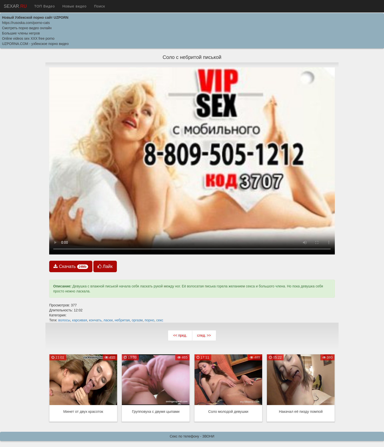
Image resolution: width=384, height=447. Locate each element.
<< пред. (180, 335)
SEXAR (15, 6)
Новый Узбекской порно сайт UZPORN (35, 17)
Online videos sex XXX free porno (28, 38)
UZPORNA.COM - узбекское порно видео (35, 44)
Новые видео (74, 6)
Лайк (105, 266)
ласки (108, 320)
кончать (95, 320)
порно (149, 320)
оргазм (137, 320)
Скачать (70, 266)
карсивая (79, 320)
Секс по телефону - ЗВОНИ (192, 436)
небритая (122, 320)
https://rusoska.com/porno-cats (26, 23)
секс (159, 320)
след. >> (204, 335)
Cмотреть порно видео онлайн (27, 28)
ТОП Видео (44, 6)
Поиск (99, 6)
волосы (64, 320)
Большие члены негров (21, 33)
